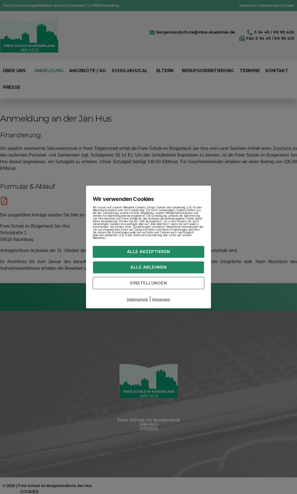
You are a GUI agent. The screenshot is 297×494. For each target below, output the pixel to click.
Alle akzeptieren (148, 251)
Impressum (161, 299)
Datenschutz (137, 299)
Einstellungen (148, 282)
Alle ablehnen (148, 267)
